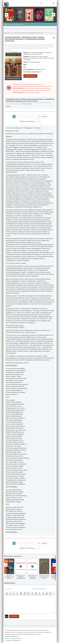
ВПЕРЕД (44, 116)
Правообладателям (16, 638)
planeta (8, 4)
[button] (6, 593)
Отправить (14, 616)
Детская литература (38, 52)
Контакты (7, 638)
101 (39, 116)
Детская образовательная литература (37, 53)
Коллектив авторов (34, 62)
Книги (29, 52)
